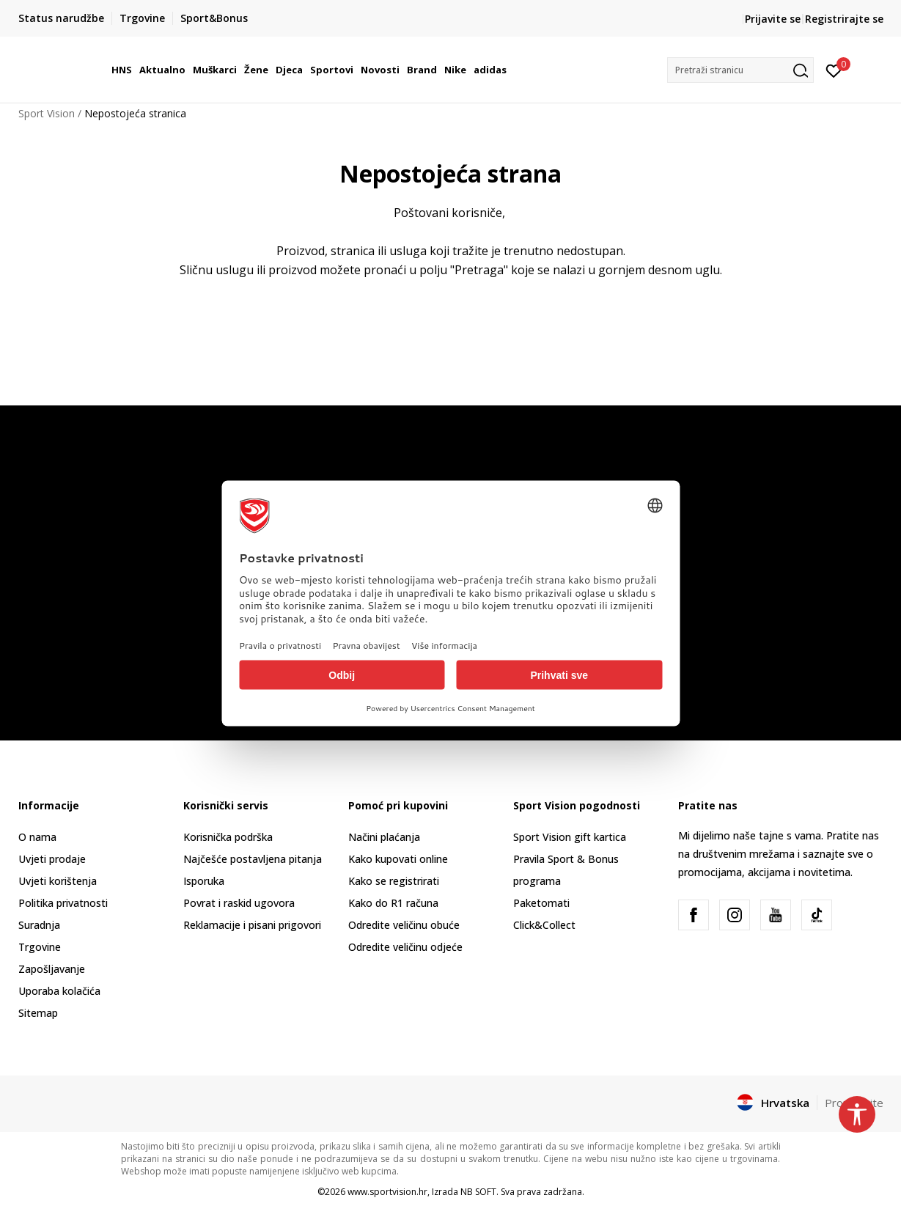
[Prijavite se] (834, 70)
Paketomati (541, 903)
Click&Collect (544, 925)
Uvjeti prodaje (52, 859)
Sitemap (38, 1013)
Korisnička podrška (228, 837)
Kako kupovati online (398, 859)
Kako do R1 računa (393, 903)
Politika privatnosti (63, 903)
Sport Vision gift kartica (569, 837)
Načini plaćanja (384, 837)
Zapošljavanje (51, 969)
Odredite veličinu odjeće (405, 947)
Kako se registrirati (393, 881)
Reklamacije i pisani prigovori (252, 925)
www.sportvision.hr (387, 1191)
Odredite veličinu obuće (404, 925)
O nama (37, 837)
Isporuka (203, 881)
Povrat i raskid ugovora (239, 903)
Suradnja (39, 925)
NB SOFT (478, 1191)
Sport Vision (46, 113)
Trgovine (39, 947)
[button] (740, 70)
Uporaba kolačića (59, 991)
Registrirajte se (844, 19)
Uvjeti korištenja (57, 881)
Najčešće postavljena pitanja (252, 859)
